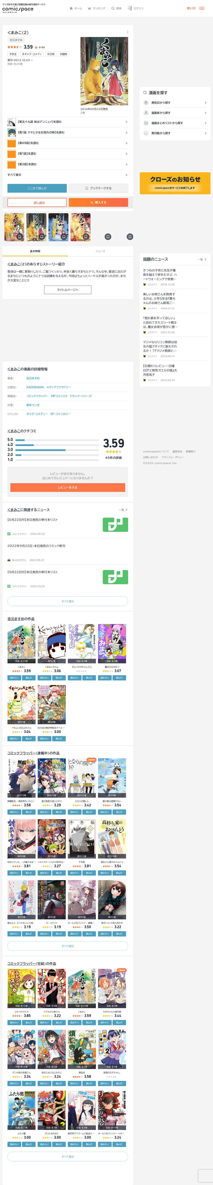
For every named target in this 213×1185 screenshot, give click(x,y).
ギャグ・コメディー (37, 414)
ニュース (100, 251)
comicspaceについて (156, 451)
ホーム (75, 8)
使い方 (191, 8)
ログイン (135, 8)
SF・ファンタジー (60, 414)
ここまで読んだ (37, 188)
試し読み (37, 202)
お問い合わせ (150, 457)
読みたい (14, 678)
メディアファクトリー (59, 387)
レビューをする (68, 487)
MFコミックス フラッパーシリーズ (71, 396)
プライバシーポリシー (172, 457)
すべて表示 (68, 601)
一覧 (121, 510)
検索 (116, 8)
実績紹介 (191, 451)
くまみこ (13, 264)
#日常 (50, 54)
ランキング (96, 8)
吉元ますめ (16, 40)
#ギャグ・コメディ (32, 54)
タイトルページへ (67, 289)
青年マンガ (33, 405)
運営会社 (177, 451)
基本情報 (35, 251)
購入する (98, 202)
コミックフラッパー (37, 396)
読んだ (29, 678)
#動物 (63, 54)
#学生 (13, 54)
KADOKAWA (35, 387)
